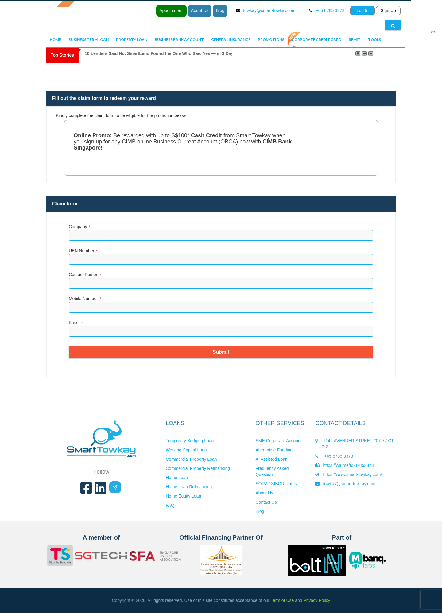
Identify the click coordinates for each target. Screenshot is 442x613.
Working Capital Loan (186, 449)
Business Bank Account (179, 39)
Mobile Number (85, 298)
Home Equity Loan (183, 496)
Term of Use (282, 600)
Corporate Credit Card (316, 39)
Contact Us (266, 502)
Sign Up (388, 10)
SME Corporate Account (278, 440)
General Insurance (230, 39)
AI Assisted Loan (271, 459)
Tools (374, 39)
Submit (221, 352)
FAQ (170, 505)
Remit (355, 39)
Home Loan (177, 477)
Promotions (271, 39)
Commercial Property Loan (191, 459)
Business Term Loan (88, 39)
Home (55, 39)
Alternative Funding (274, 449)
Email (76, 322)
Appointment (171, 10)
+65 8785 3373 (338, 456)
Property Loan (131, 39)
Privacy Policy (316, 600)
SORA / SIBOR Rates (276, 483)
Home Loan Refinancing (189, 486)
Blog (220, 10)
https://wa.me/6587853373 (348, 465)
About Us (200, 10)
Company (79, 226)
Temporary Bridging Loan (190, 440)
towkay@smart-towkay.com (269, 10)
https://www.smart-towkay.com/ (352, 474)
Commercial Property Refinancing (198, 468)
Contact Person (85, 274)
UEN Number (83, 250)
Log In (363, 10)
